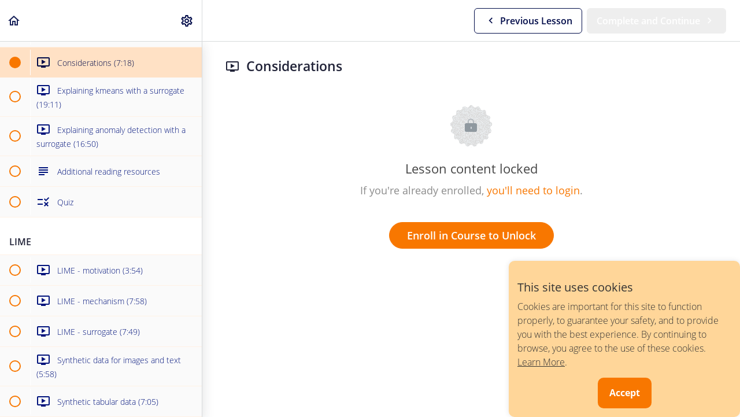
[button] (14, 20)
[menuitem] (187, 20)
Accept (624, 392)
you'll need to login (533, 190)
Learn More (541, 362)
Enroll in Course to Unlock (471, 235)
